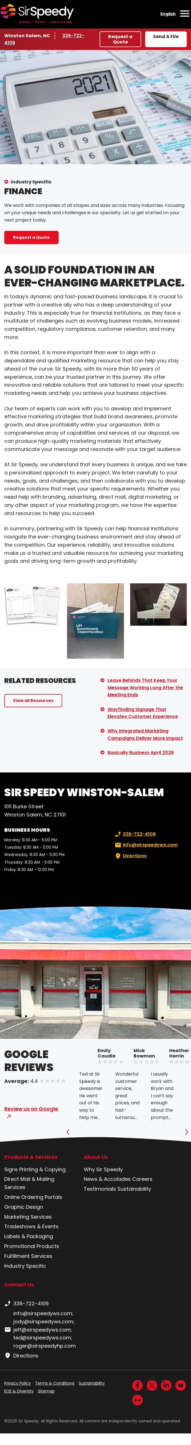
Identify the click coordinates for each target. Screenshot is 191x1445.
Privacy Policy (17, 1383)
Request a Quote (120, 39)
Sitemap (46, 1391)
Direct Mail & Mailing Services (29, 1183)
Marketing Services (28, 1216)
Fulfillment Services (28, 1256)
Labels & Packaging (28, 1236)
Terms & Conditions (54, 1383)
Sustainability (134, 1188)
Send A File (166, 36)
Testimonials (100, 1188)
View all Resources (33, 700)
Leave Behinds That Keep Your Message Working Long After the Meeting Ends (145, 687)
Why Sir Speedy (103, 1169)
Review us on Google (31, 1108)
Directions (130, 856)
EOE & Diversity (19, 1391)
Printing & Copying (42, 1169)
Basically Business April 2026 (141, 752)
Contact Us (19, 1284)
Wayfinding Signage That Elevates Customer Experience (143, 713)
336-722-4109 (135, 834)
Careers (142, 1179)
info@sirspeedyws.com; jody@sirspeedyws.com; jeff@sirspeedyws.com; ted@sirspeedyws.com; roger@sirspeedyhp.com (40, 1329)
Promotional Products (31, 1246)
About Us (96, 1157)
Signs (11, 1169)
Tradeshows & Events (31, 1226)
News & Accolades (107, 1179)
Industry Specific (31, 182)
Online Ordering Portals (33, 1197)
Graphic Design (23, 1206)
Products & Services (31, 1157)
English (168, 14)
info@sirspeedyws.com (146, 845)
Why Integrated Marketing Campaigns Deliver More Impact (145, 734)
